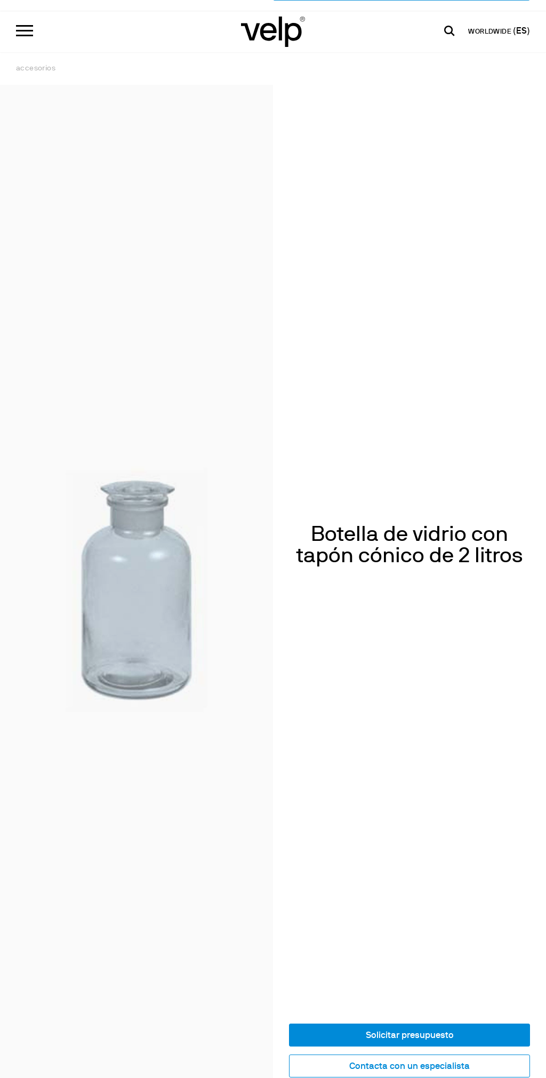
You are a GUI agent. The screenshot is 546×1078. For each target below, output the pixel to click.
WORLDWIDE (490, 23)
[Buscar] (449, 22)
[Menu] (24, 21)
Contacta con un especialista (409, 948)
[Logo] (273, 21)
